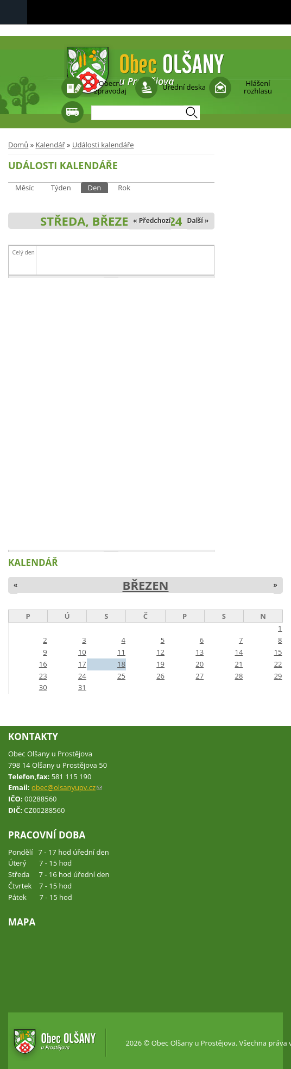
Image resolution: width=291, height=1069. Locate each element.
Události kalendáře (103, 145)
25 (121, 676)
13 (199, 652)
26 (160, 676)
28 (239, 676)
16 (43, 664)
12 (160, 652)
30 (43, 687)
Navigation (13, 12)
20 (199, 664)
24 (82, 676)
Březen (146, 585)
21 (239, 664)
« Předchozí (151, 220)
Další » (198, 220)
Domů (18, 145)
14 (239, 652)
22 (278, 664)
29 (278, 676)
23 (43, 676)
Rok (124, 187)
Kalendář (50, 145)
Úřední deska (184, 87)
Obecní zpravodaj (110, 87)
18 (121, 664)
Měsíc (24, 187)
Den (98, 187)
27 (199, 676)
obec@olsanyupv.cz (66, 787)
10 (82, 652)
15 (278, 652)
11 (121, 652)
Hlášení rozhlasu (258, 87)
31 (82, 687)
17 (82, 664)
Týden (61, 187)
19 (160, 664)
